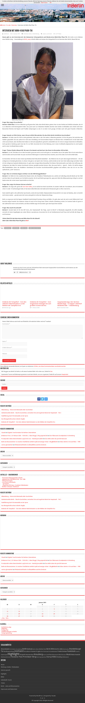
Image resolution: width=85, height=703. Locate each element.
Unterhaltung (35, 33)
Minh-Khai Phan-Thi (35, 228)
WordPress (39, 695)
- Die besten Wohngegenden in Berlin (11, 478)
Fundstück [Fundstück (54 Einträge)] (71, 651)
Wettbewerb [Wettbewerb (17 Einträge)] (65, 657)
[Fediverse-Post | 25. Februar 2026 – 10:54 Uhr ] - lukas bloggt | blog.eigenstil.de (24, 435)
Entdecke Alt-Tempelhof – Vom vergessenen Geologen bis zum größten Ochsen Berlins (40, 303)
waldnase (6, 33)
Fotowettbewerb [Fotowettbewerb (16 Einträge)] (53, 651)
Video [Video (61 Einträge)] (54, 657)
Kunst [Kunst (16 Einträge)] (44, 654)
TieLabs (53, 695)
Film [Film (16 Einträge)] (42, 651)
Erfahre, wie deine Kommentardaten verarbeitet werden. (50, 366)
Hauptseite (65, 374)
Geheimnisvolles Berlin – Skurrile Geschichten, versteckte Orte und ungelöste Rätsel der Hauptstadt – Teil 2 (31, 413)
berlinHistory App (6, 627)
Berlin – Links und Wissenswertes (10, 686)
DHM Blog (4, 628)
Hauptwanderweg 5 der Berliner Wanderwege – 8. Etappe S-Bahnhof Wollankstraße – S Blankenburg (69, 303)
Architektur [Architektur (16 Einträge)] (13, 649)
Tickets (3, 683)
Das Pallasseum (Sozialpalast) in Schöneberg (62, 435)
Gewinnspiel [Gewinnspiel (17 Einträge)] (4, 654)
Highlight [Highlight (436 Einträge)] (13, 654)
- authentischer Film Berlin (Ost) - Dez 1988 (13, 479)
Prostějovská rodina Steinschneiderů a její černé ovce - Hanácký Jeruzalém (22, 438)
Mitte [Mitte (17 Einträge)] (60, 654)
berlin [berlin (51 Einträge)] (24, 649)
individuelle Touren (6, 680)
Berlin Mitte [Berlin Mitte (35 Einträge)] (50, 649)
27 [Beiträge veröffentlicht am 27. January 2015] (19, 616)
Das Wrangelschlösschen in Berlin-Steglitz (13, 419)
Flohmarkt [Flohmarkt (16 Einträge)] (46, 651)
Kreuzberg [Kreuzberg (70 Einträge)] (38, 654)
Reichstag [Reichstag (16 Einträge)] (38, 657)
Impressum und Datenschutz (9, 689)
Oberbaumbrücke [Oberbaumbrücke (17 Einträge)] (5, 657)
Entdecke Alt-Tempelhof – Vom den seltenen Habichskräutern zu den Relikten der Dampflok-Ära (14, 303)
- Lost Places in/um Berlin (8, 482)
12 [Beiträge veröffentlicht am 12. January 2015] (7, 611)
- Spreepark (5, 483)
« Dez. (3, 618)
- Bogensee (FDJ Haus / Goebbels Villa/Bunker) (14, 485)
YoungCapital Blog (6, 633)
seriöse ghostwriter (6, 445)
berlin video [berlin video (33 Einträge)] (59, 649)
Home (2, 25)
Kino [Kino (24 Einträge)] (32, 654)
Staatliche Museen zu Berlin (9, 631)
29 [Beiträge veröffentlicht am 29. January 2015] (42, 616)
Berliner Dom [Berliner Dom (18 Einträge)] (42, 649)
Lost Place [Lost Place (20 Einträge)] (49, 654)
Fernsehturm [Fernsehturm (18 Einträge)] (27, 651)
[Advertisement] (42, 246)
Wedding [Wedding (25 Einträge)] (59, 657)
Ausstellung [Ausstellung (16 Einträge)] (19, 649)
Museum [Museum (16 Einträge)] (63, 654)
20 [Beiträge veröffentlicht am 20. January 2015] (19, 614)
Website (4, 353)
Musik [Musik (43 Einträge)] (68, 654)
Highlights (4, 674)
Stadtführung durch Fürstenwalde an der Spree (14, 416)
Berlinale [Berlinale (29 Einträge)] (29, 649)
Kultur (30, 33)
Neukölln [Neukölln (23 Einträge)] (77, 654)
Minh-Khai (24, 228)
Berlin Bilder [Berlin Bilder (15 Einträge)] (36, 649)
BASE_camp (27, 39)
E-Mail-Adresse (7, 347)
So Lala (8, 25)
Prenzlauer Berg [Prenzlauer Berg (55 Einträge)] (29, 657)
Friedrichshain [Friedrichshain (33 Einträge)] (62, 651)
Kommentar (6, 324)
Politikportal (4, 630)
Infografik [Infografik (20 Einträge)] (22, 654)
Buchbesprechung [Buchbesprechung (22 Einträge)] (9, 651)
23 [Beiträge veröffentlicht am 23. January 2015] (54, 614)
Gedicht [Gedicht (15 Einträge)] (78, 651)
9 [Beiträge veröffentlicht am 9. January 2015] (54, 609)
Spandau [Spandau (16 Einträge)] (44, 657)
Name (4, 341)
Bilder (2, 677)
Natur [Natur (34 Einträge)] (73, 654)
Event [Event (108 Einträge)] (21, 651)
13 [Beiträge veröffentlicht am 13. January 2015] (19, 611)
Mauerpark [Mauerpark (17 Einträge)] (55, 654)
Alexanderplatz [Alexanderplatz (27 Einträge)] (5, 649)
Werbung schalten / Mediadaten (10, 667)
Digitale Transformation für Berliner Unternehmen (22, 432)
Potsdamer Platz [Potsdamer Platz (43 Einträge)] (17, 657)
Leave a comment (47, 33)
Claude (3, 432)
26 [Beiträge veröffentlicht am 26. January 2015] (7, 616)
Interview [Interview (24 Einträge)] (28, 654)
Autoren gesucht (5, 670)
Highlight (8, 228)
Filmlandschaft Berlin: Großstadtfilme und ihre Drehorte (30, 445)
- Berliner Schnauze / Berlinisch (10, 486)
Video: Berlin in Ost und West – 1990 (70, 441)
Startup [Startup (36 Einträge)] (49, 657)
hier (27, 220)
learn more (44, 2)
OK (50, 2)
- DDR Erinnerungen (6, 480)
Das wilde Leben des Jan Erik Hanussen (56, 438)
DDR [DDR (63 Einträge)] (16, 651)
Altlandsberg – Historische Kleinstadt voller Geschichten (17, 409)
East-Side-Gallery (27, 186)
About (2, 664)
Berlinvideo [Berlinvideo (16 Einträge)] (66, 649)
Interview (14, 25)
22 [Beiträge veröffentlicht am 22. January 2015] (42, 614)
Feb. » (7, 618)
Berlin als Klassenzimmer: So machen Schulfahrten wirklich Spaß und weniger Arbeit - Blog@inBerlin (29, 441)
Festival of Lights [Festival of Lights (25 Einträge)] (36, 651)
